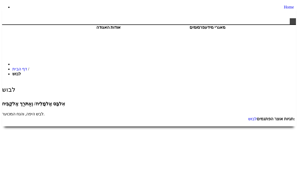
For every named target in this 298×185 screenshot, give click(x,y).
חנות (235, 32)
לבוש (252, 119)
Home (289, 7)
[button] (293, 21)
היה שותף (257, 32)
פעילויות (133, 32)
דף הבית (19, 69)
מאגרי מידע (215, 27)
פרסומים (197, 27)
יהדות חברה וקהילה (168, 32)
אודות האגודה (109, 27)
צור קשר (283, 32)
